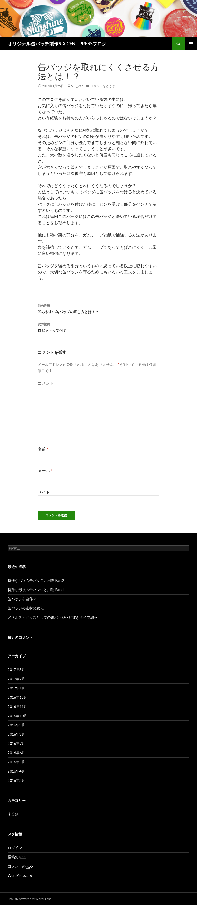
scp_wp (77, 86)
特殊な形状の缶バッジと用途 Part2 (36, 580)
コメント (46, 382)
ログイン (15, 847)
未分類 (13, 814)
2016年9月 (16, 725)
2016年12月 (17, 697)
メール (45, 470)
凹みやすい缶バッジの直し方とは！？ (98, 308)
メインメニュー (191, 43)
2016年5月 (16, 762)
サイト (44, 492)
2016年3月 (16, 780)
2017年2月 (16, 679)
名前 (43, 448)
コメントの (20, 866)
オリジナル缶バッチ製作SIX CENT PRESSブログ (57, 43)
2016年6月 (16, 752)
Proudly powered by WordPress (29, 899)
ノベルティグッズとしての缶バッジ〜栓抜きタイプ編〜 (52, 617)
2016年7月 (16, 743)
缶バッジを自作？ (22, 599)
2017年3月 (16, 669)
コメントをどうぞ (102, 86)
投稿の (17, 857)
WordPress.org (20, 875)
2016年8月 (16, 734)
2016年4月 (16, 771)
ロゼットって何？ (98, 326)
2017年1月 (16, 688)
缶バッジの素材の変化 (26, 608)
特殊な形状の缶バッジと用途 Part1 (36, 589)
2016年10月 (17, 715)
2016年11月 (17, 706)
